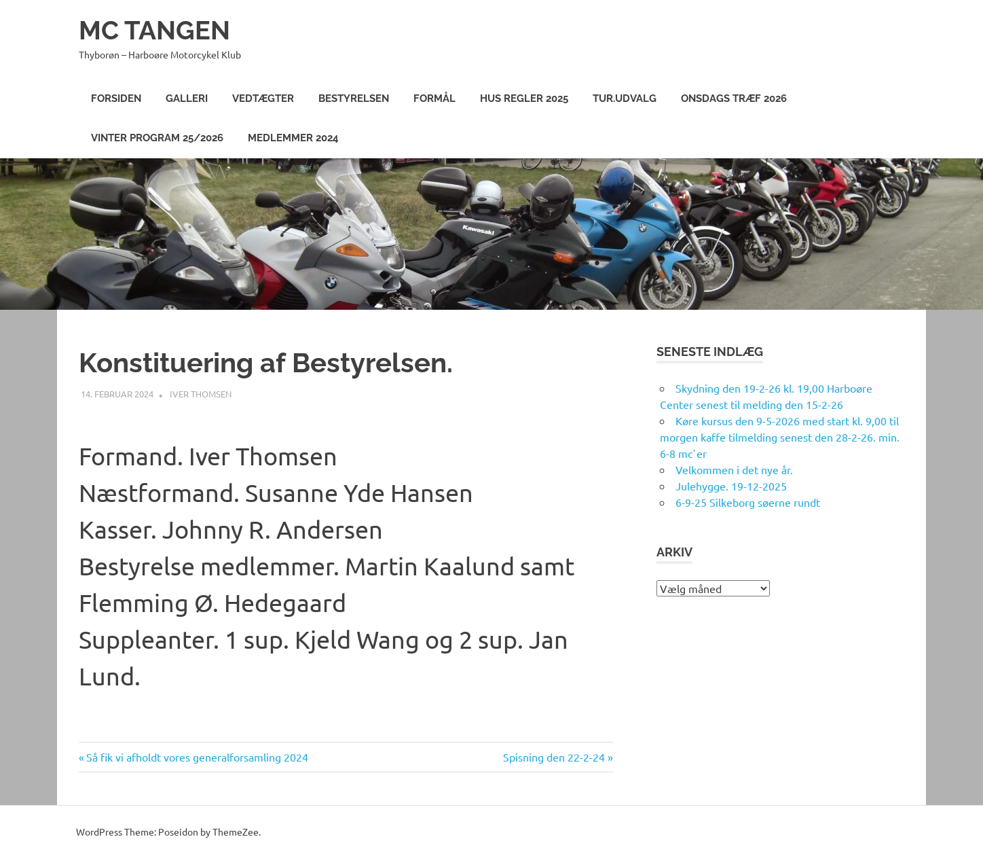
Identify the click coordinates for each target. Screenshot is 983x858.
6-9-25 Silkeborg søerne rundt (747, 502)
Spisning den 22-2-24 (554, 757)
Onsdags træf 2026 (734, 98)
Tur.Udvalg (624, 98)
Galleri (187, 98)
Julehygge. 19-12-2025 (731, 486)
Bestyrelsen (353, 98)
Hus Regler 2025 (524, 98)
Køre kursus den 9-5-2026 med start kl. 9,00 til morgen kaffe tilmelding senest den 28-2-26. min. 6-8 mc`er (779, 437)
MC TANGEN (154, 30)
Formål (434, 98)
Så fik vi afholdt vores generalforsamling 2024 (197, 757)
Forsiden (116, 98)
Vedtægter (263, 98)
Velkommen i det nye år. (734, 469)
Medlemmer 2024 (293, 138)
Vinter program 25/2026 (157, 138)
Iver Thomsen (200, 393)
